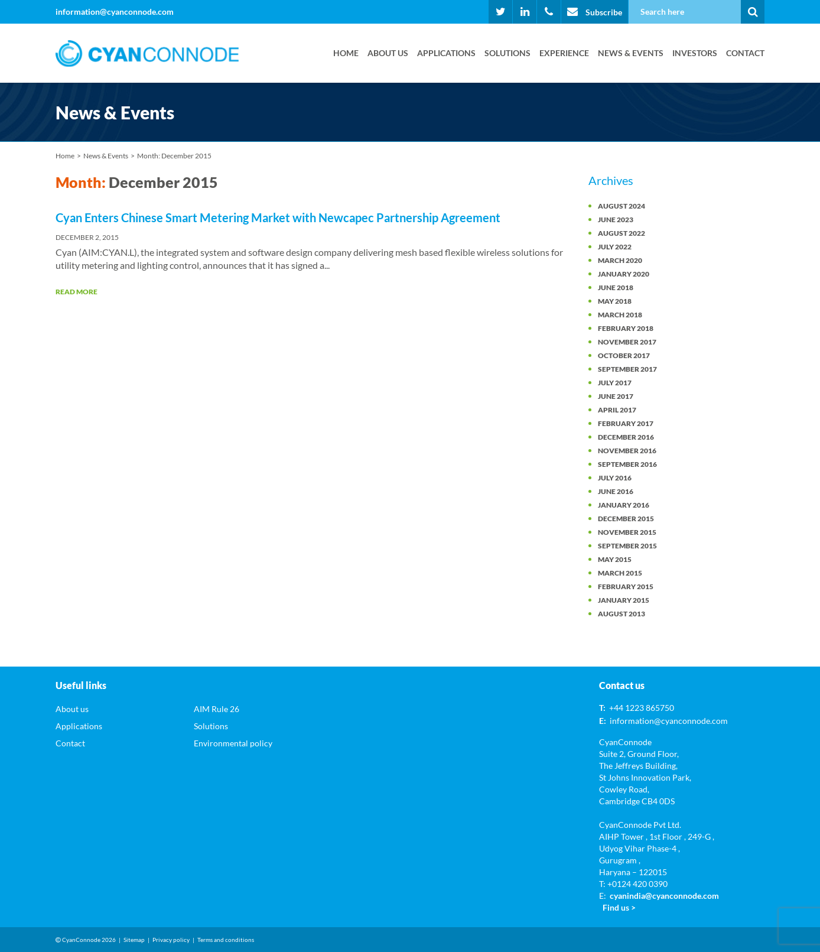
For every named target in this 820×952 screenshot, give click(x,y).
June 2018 (615, 287)
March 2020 (620, 260)
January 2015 (623, 600)
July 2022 (615, 246)
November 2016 (627, 450)
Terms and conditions (225, 939)
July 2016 (615, 477)
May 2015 (615, 559)
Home (346, 53)
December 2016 (626, 437)
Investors (694, 53)
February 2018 (625, 328)
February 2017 (625, 423)
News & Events (630, 53)
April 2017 (617, 409)
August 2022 (621, 233)
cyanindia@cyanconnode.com (664, 896)
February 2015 (625, 586)
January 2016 (623, 505)
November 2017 (627, 341)
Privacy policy (171, 939)
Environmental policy (233, 743)
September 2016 (627, 464)
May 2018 (615, 301)
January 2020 (623, 273)
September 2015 (627, 545)
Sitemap (134, 939)
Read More (76, 291)
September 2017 (627, 369)
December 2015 (626, 518)
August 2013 (621, 613)
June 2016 (615, 491)
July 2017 (615, 382)
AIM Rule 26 (216, 709)
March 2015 (620, 572)
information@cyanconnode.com (115, 12)
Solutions (507, 53)
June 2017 (615, 396)
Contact (745, 53)
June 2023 (615, 219)
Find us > (619, 907)
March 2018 (620, 314)
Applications (446, 53)
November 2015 (627, 532)
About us (387, 53)
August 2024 (621, 206)
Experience (564, 53)
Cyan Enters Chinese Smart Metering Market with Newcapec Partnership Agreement (278, 217)
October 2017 (624, 355)
